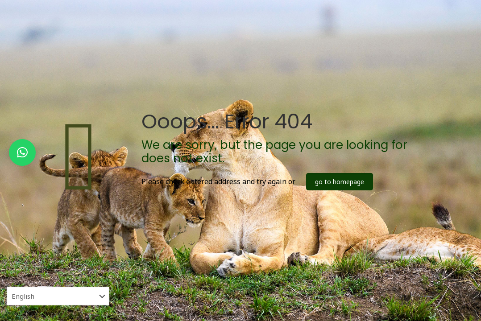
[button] (22, 152)
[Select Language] (58, 296)
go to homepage (339, 181)
